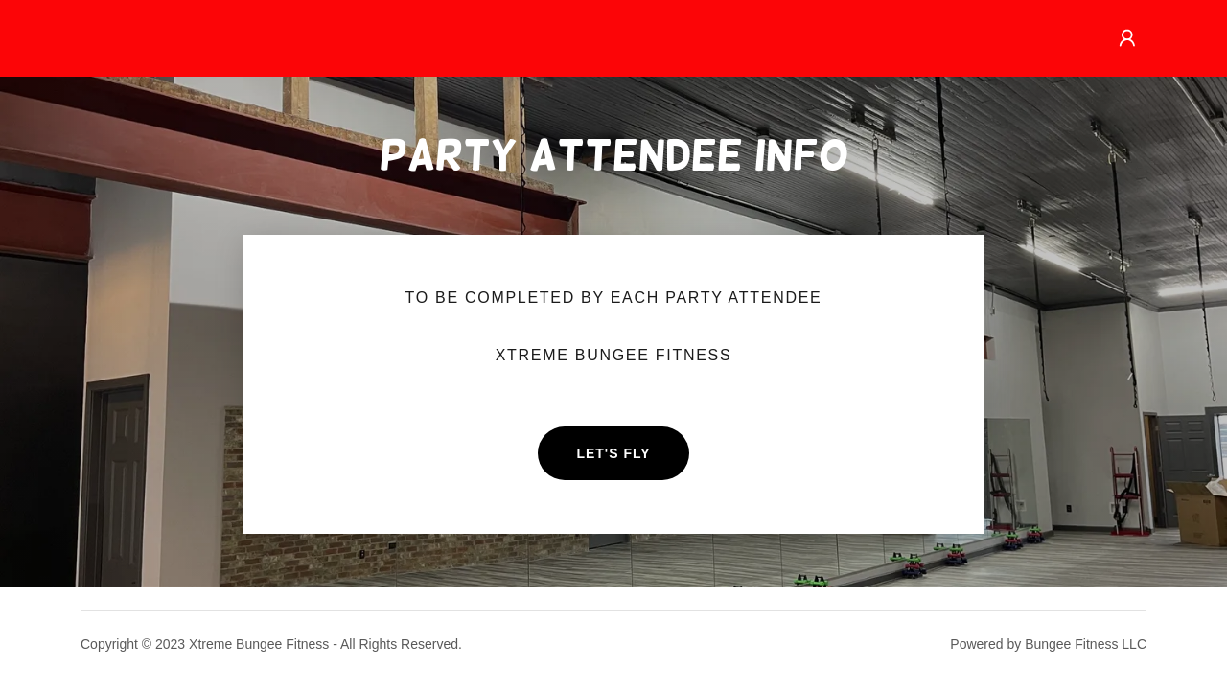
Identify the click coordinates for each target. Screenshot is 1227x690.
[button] (1127, 38)
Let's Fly (613, 453)
